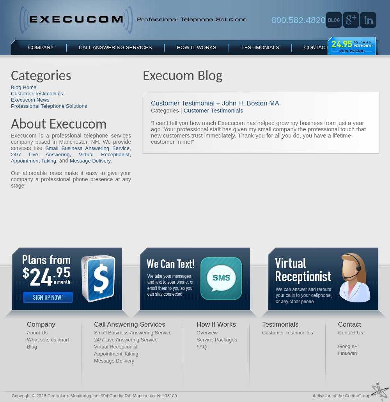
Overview (207, 333)
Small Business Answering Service (88, 148)
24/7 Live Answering (40, 154)
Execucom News (30, 100)
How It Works (196, 47)
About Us (37, 333)
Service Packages (217, 340)
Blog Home (23, 87)
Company (41, 47)
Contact (316, 47)
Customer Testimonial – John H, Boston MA (215, 103)
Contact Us (350, 333)
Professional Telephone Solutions (49, 106)
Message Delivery (90, 161)
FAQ (202, 347)
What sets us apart (48, 340)
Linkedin (347, 353)
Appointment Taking (33, 161)
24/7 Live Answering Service (126, 340)
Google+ (347, 346)
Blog (32, 347)
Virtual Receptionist (104, 154)
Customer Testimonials (37, 93)
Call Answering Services (115, 47)
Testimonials (260, 47)
